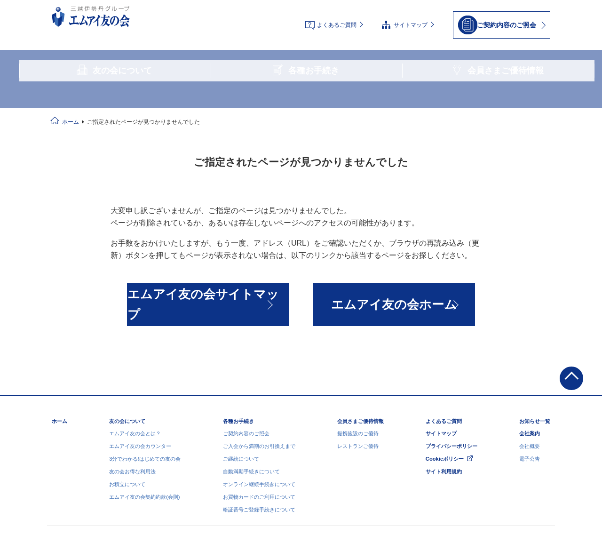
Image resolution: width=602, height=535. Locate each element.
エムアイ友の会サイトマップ (208, 241)
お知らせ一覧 (534, 336)
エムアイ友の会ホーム (394, 241)
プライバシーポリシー (451, 361)
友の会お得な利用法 (132, 387)
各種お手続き (238, 336)
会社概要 (529, 361)
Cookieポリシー (445, 374)
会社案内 (529, 348)
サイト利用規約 (444, 387)
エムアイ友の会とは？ (135, 348)
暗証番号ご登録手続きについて (259, 425)
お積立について (127, 399)
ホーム (70, 68)
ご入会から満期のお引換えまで (259, 361)
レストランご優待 (358, 361)
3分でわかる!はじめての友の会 (145, 374)
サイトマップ (411, 17)
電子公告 (529, 374)
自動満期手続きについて (251, 387)
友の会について (127, 336)
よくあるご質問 (336, 17)
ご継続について (241, 374)
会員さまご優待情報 (360, 336)
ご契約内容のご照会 (246, 348)
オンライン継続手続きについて (259, 399)
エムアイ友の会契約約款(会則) (144, 412)
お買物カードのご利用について (259, 412)
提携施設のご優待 (358, 348)
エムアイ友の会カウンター (140, 361)
